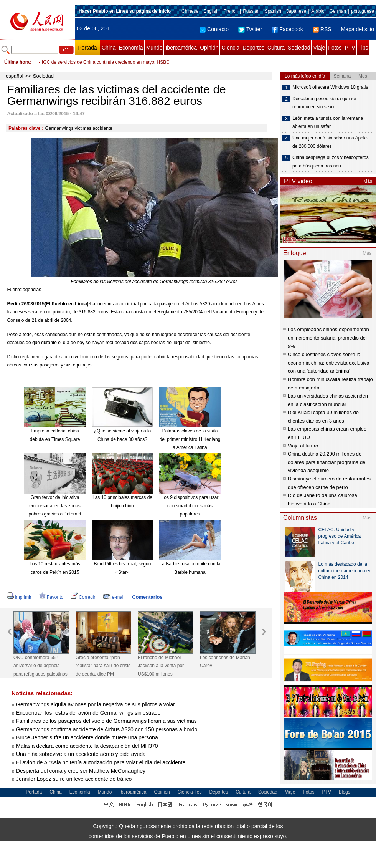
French (231, 11)
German (337, 11)
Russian (251, 11)
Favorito (51, 597)
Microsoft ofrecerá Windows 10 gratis (330, 87)
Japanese (296, 11)
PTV (350, 48)
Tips (363, 48)
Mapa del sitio (357, 29)
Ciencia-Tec (190, 792)
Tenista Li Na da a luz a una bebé (76, 58)
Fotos (334, 48)
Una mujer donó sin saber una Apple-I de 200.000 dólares (330, 142)
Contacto (214, 29)
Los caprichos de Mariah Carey (225, 662)
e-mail (114, 597)
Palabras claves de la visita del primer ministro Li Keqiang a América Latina (190, 439)
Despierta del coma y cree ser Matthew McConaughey (80, 771)
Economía (131, 48)
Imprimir (19, 597)
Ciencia (230, 48)
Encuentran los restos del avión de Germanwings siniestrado (88, 713)
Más (367, 181)
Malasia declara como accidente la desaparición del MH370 (87, 746)
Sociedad (299, 48)
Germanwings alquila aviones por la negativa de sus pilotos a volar (95, 704)
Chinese (189, 11)
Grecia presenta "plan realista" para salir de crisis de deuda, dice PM (103, 666)
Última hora (17, 62)
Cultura (276, 48)
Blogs (344, 792)
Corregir (83, 597)
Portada (87, 48)
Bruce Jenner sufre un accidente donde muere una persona (87, 737)
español (14, 76)
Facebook (287, 29)
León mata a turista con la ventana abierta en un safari (327, 122)
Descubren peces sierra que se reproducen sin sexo (324, 103)
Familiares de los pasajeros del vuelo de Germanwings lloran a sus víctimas (106, 721)
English (210, 11)
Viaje (319, 48)
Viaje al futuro (303, 446)
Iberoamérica (181, 48)
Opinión (209, 48)
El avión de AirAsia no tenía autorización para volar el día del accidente (100, 762)
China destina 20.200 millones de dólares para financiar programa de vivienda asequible (326, 462)
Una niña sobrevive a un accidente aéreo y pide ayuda (81, 754)
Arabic (317, 11)
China (109, 48)
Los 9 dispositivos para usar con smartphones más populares (190, 506)
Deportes (253, 48)
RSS (322, 29)
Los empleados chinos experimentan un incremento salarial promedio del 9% (328, 337)
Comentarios (147, 597)
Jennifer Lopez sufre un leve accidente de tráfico (74, 779)
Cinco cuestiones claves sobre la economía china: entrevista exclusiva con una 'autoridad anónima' (328, 362)
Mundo (154, 48)
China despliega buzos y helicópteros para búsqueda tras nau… (330, 162)
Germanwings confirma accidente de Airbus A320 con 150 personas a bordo (106, 729)
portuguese (362, 11)
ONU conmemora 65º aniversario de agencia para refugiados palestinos (40, 666)
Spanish (273, 11)
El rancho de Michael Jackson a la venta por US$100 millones (161, 666)
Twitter (250, 29)
